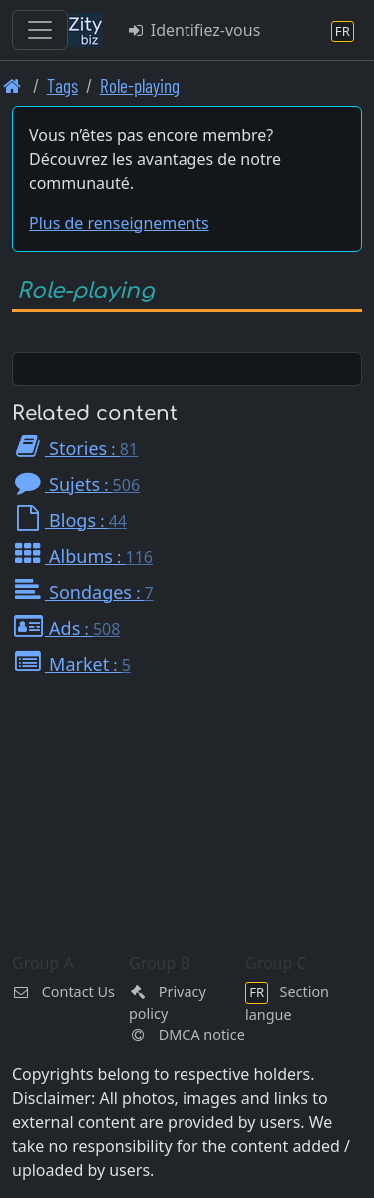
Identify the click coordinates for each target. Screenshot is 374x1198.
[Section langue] (342, 30)
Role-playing (140, 85)
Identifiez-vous (193, 30)
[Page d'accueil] (12, 85)
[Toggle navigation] (40, 30)
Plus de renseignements (119, 223)
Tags (62, 85)
